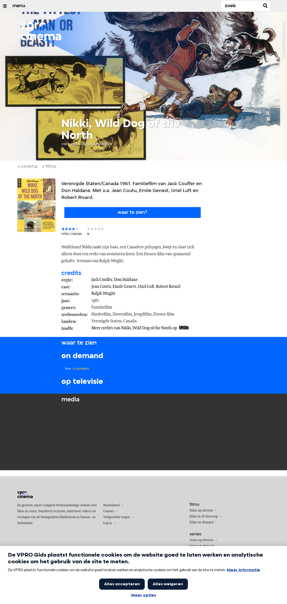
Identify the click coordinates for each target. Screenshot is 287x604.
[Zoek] (241, 6)
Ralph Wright (103, 293)
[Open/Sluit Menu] (5, 6)
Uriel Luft (146, 286)
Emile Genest (124, 286)
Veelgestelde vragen (116, 517)
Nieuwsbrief (111, 505)
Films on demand (201, 522)
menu (18, 5)
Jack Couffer (101, 279)
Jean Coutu (101, 286)
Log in (107, 523)
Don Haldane (126, 279)
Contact (108, 511)
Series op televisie (202, 540)
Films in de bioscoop (204, 516)
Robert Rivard (168, 286)
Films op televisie (201, 510)
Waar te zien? (132, 212)
